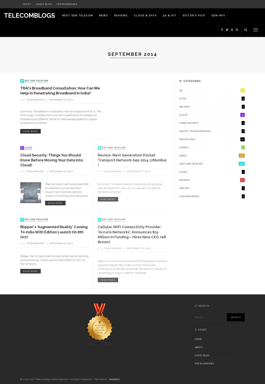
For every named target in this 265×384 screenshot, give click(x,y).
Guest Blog (44, 4)
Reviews (121, 15)
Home (198, 339)
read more (30, 131)
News (103, 15)
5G (212, 90)
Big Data (212, 107)
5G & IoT (170, 15)
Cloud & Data (145, 15)
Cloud (26, 148)
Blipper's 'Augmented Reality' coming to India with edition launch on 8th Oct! (54, 232)
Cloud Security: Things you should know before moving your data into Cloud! (51, 160)
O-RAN (212, 172)
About (27, 4)
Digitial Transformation (212, 131)
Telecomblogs (35, 99)
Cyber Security (212, 123)
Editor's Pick (212, 139)
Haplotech (114, 379)
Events (212, 147)
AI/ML (212, 99)
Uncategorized (212, 196)
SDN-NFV (218, 15)
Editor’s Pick (194, 15)
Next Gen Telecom (77, 15)
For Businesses (67, 4)
